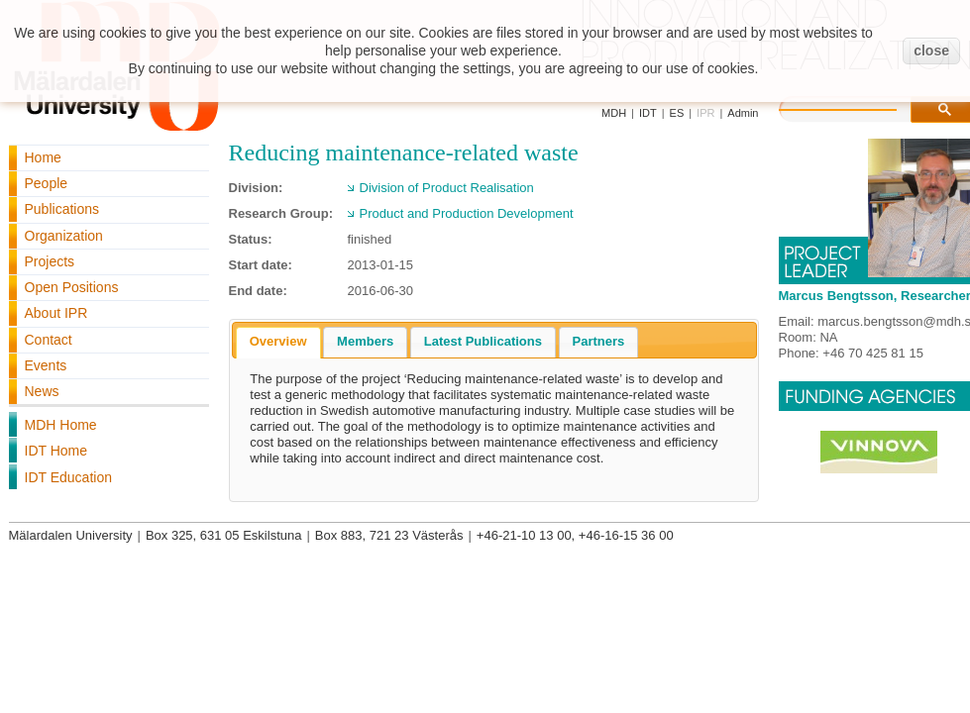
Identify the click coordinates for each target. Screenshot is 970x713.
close (931, 50)
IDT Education (68, 477)
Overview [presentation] (278, 341)
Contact (48, 340)
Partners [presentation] (599, 341)
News (42, 391)
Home (43, 157)
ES (677, 113)
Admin (742, 113)
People (46, 183)
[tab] (278, 342)
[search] (858, 107)
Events (46, 365)
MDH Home (61, 425)
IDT (648, 113)
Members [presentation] (365, 341)
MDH (613, 113)
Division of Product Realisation (447, 187)
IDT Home (56, 450)
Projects (50, 261)
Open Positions (72, 287)
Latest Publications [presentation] (483, 341)
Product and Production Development (467, 213)
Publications (62, 209)
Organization (64, 236)
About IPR (56, 313)
